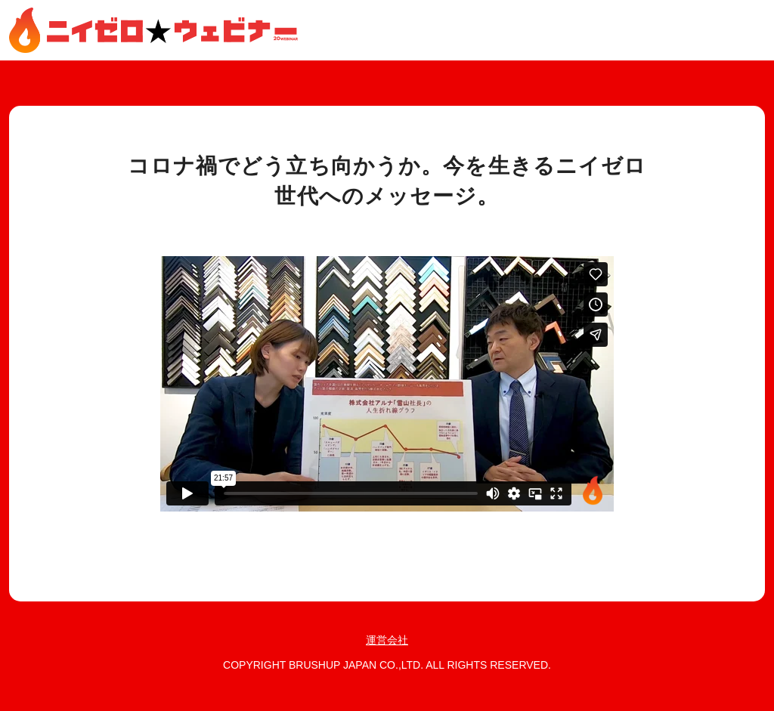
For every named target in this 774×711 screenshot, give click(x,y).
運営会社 (387, 640)
